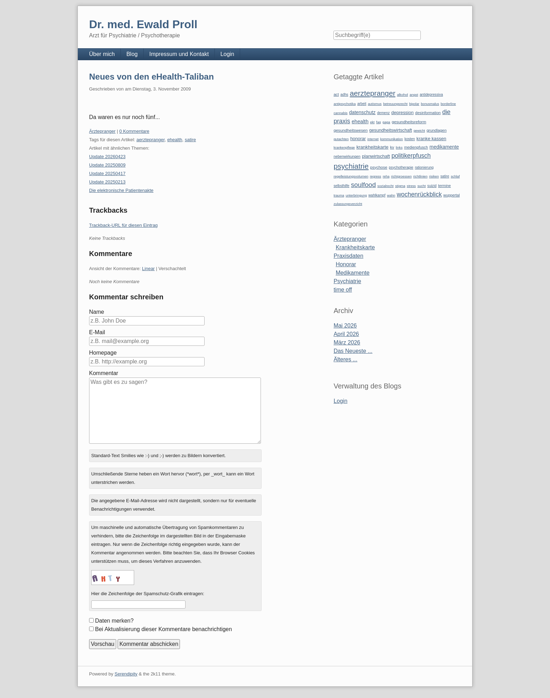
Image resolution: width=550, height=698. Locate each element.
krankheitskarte (372, 147)
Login (227, 54)
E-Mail (97, 332)
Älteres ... (345, 359)
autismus (375, 104)
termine (444, 185)
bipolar (414, 104)
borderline (448, 104)
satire (190, 139)
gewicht (419, 130)
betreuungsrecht (395, 104)
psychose (378, 167)
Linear (148, 268)
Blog (132, 54)
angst (414, 94)
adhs (344, 94)
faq (378, 122)
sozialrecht (385, 186)
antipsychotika (344, 104)
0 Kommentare (134, 131)
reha (386, 176)
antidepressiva (431, 94)
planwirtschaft (376, 156)
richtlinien (420, 176)
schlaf (455, 176)
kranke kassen (431, 138)
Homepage (103, 353)
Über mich (102, 54)
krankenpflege (344, 147)
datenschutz (362, 112)
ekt (372, 122)
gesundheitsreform (409, 121)
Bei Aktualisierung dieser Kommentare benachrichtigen (163, 629)
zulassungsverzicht (347, 204)
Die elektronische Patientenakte (121, 190)
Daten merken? (114, 621)
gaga (386, 122)
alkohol (402, 94)
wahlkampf (376, 195)
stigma (400, 186)
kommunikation (391, 139)
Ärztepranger (102, 131)
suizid (432, 186)
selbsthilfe (341, 186)
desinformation (427, 113)
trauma (338, 195)
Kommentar (103, 373)
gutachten (341, 139)
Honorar (346, 264)
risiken (434, 176)
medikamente (444, 147)
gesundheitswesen (350, 130)
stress (411, 186)
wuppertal (451, 195)
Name (96, 312)
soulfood (363, 184)
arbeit (362, 104)
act (336, 94)
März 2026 (346, 342)
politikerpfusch (411, 155)
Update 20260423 (107, 156)
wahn (391, 195)
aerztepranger (150, 139)
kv (392, 147)
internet (373, 139)
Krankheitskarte (355, 247)
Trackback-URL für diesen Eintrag (123, 225)
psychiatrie (350, 166)
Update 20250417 (107, 173)
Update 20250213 (107, 182)
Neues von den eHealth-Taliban (151, 76)
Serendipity (125, 674)
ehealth (174, 139)
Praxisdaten (348, 256)
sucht (421, 186)
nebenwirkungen (346, 156)
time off (342, 290)
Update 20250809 (107, 165)
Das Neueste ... (352, 351)
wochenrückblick (419, 194)
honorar (358, 138)
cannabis (340, 113)
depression (402, 112)
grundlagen (436, 130)
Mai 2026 (345, 326)
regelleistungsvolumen (350, 176)
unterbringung (356, 195)
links (399, 147)
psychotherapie (401, 167)
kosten (410, 139)
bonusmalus (430, 104)
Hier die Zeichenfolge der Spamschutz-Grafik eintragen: (147, 593)
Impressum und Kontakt (179, 54)
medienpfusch (416, 147)
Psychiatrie (347, 281)
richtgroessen (401, 176)
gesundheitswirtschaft (390, 130)
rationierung (424, 167)
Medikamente (352, 273)
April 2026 (346, 334)
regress (375, 176)
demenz (383, 113)
